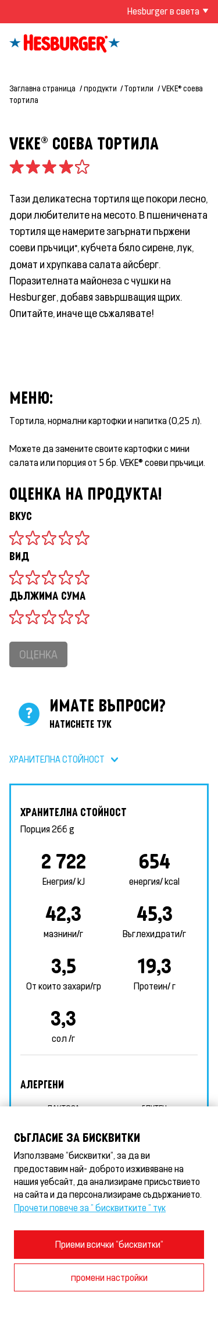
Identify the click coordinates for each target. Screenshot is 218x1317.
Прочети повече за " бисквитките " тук (90, 1207)
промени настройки (109, 1277)
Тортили (138, 88)
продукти (100, 88)
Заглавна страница (42, 88)
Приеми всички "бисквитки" (109, 1244)
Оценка (38, 654)
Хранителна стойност (57, 759)
